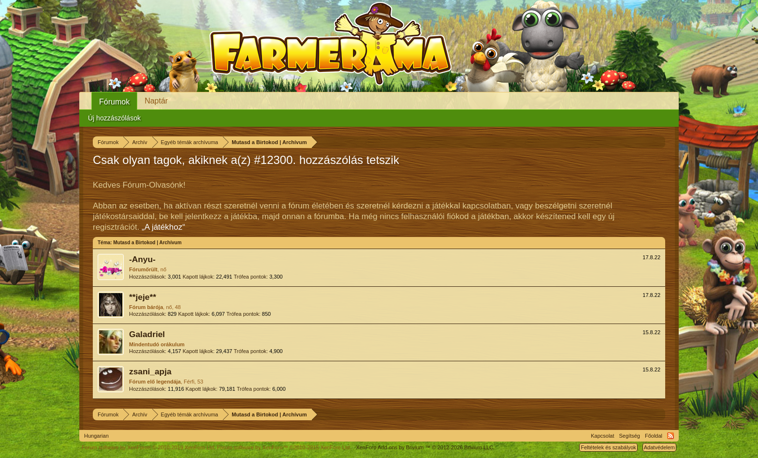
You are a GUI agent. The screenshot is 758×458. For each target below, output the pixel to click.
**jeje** (142, 297)
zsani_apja (150, 371)
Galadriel (147, 334)
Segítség (629, 436)
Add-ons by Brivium (425, 447)
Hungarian (96, 436)
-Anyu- (142, 259)
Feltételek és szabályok (608, 447)
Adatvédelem (659, 447)
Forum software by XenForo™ (284, 447)
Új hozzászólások (114, 118)
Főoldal (653, 436)
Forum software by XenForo (149, 447)
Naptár (156, 101)
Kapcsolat (602, 436)
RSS (670, 435)
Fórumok (114, 102)
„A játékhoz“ (163, 227)
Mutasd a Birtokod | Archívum (147, 242)
